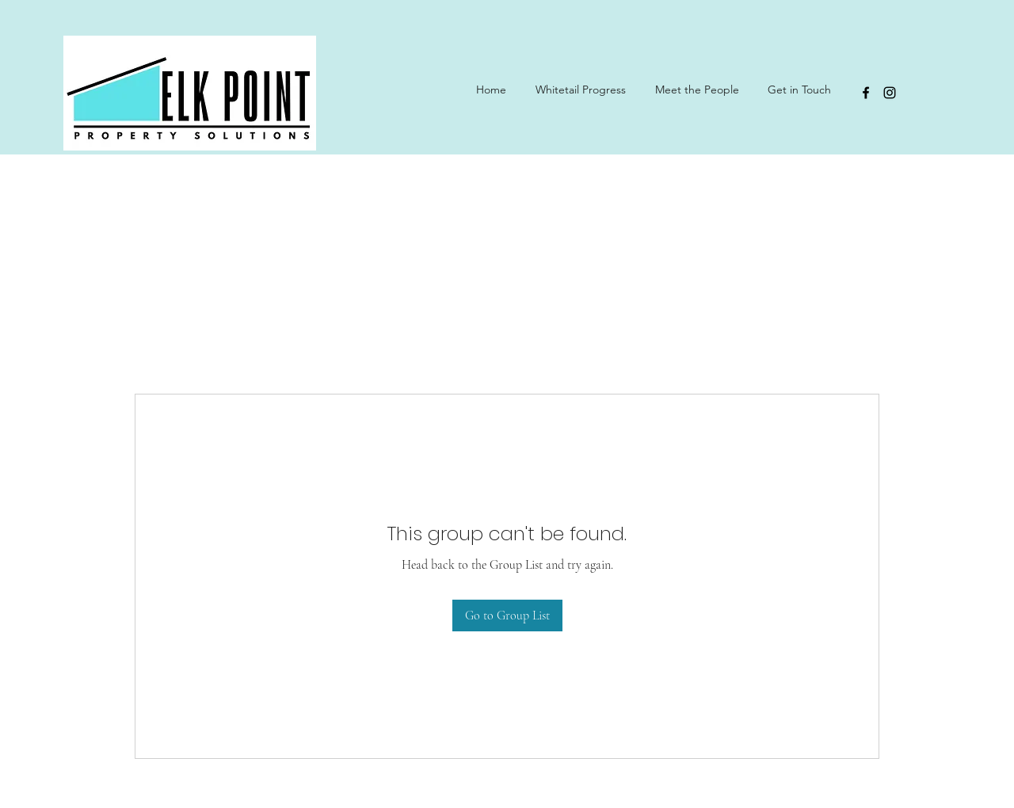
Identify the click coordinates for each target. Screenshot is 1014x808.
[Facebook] (866, 93)
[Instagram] (890, 93)
